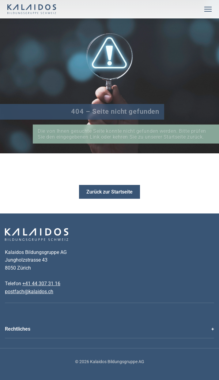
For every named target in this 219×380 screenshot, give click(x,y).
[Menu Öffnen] (208, 9)
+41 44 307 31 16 (41, 283)
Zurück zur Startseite (109, 192)
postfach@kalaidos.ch (29, 291)
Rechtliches (17, 329)
